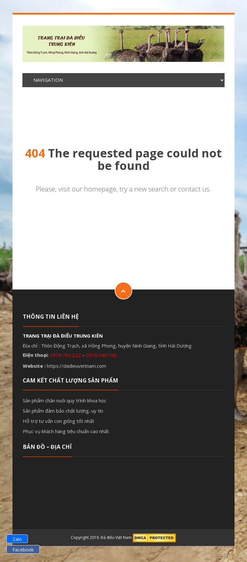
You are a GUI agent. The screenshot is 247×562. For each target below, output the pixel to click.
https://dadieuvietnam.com (76, 366)
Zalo (17, 539)
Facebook (23, 549)
